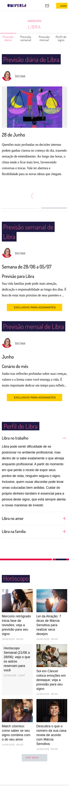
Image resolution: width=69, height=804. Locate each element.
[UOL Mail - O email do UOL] (47, 5)
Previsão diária (8, 38)
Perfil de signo (61, 38)
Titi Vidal (20, 85)
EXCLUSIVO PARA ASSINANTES (34, 317)
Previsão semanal (25, 38)
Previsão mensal (44, 38)
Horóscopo (35, 21)
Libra (34, 26)
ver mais (34, 777)
